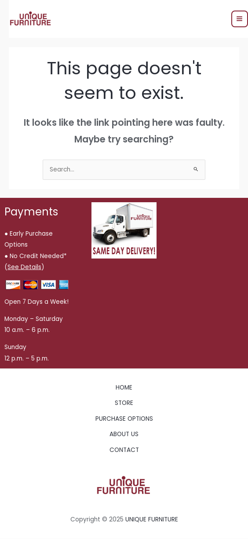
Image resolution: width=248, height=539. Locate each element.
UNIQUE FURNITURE (151, 519)
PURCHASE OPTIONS (124, 419)
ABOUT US (124, 434)
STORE (124, 403)
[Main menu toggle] (239, 19)
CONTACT (124, 450)
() (24, 267)
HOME (124, 387)
